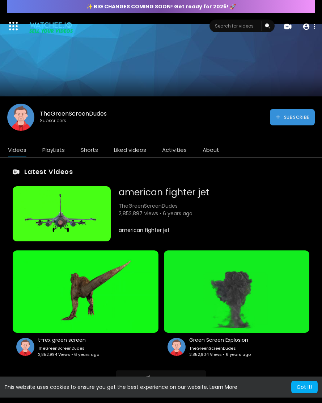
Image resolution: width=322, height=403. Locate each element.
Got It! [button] (304, 387)
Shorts (89, 150)
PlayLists (53, 150)
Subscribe (292, 117)
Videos (17, 150)
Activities (174, 150)
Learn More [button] (223, 387)
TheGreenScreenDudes (73, 113)
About (211, 150)
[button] (308, 26)
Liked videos (130, 150)
